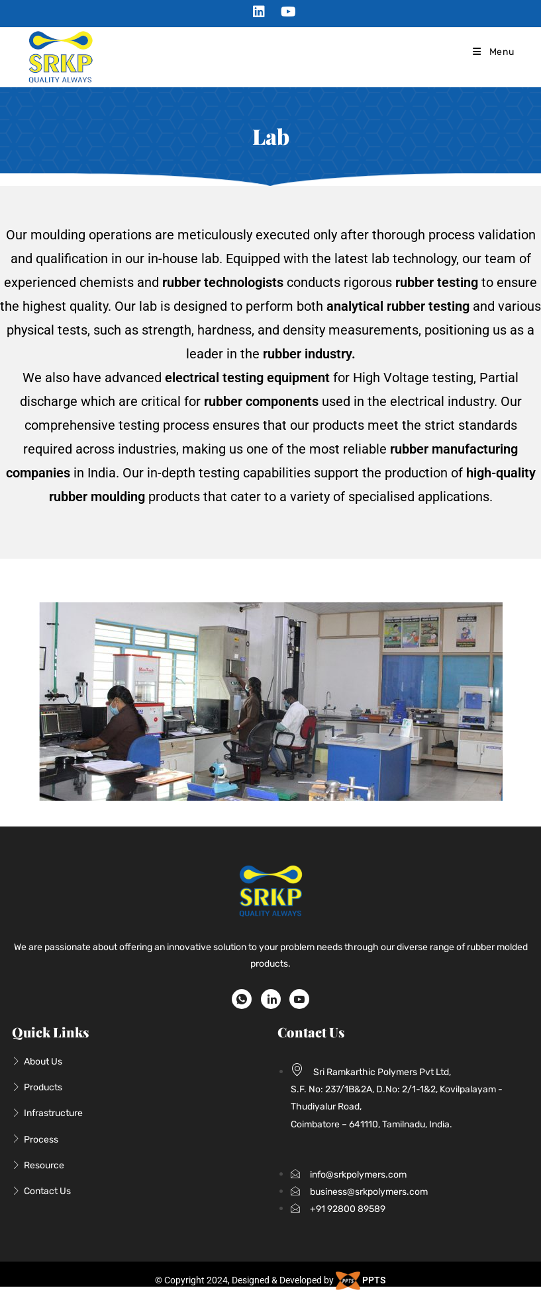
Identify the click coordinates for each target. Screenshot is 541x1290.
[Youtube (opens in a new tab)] (285, 12)
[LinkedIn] (271, 999)
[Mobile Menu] (493, 52)
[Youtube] (299, 999)
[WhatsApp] (242, 999)
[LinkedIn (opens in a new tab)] (258, 12)
